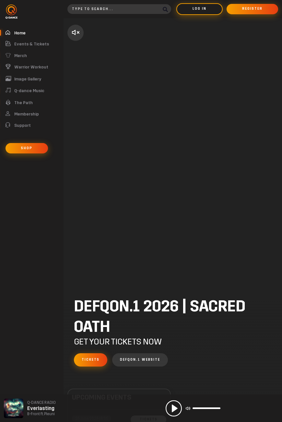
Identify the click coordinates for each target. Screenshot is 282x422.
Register (252, 9)
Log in (199, 9)
